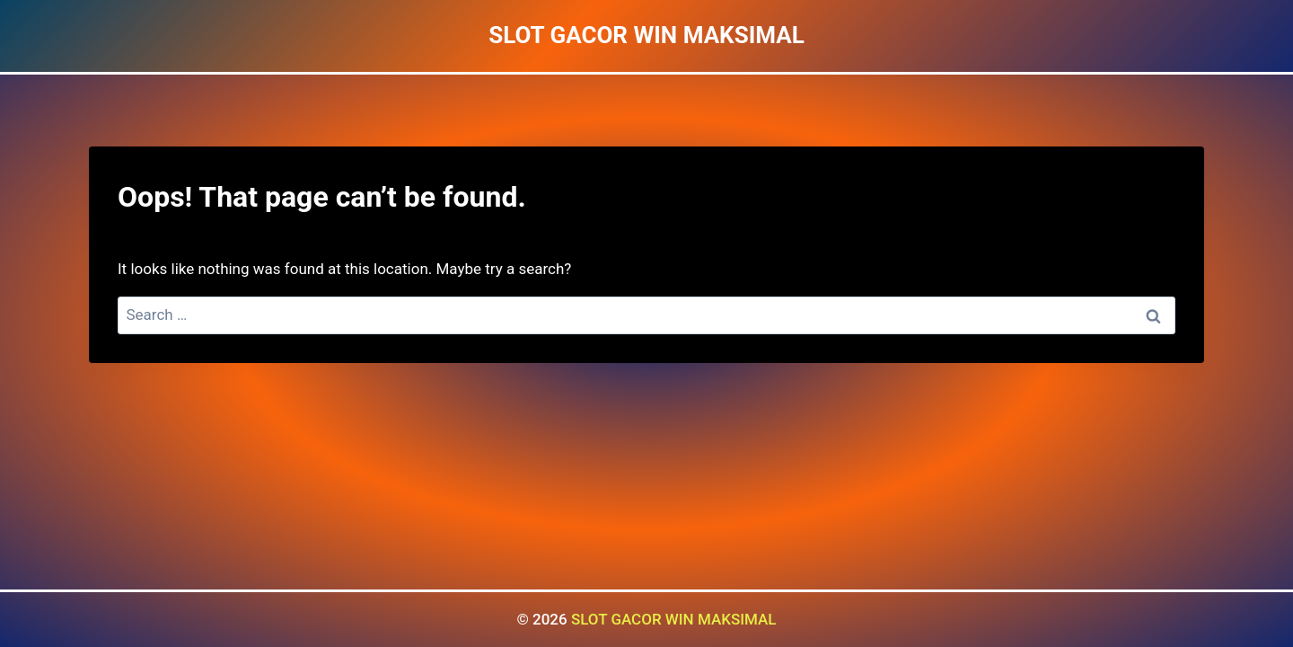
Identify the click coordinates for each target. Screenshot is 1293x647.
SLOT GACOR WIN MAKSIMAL (674, 619)
